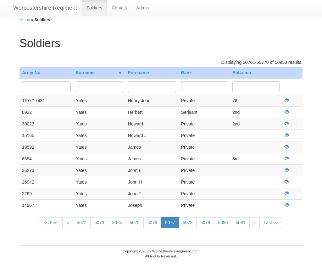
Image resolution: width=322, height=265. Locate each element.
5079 (205, 222)
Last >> (271, 222)
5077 (170, 222)
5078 (187, 222)
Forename (138, 72)
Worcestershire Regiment (45, 8)
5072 (81, 222)
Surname (98, 72)
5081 (241, 222)
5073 (99, 222)
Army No (31, 72)
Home (24, 20)
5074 (117, 222)
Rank (186, 72)
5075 (135, 222)
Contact (119, 7)
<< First (51, 222)
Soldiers (94, 7)
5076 (152, 222)
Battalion (241, 72)
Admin (142, 7)
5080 (223, 222)
